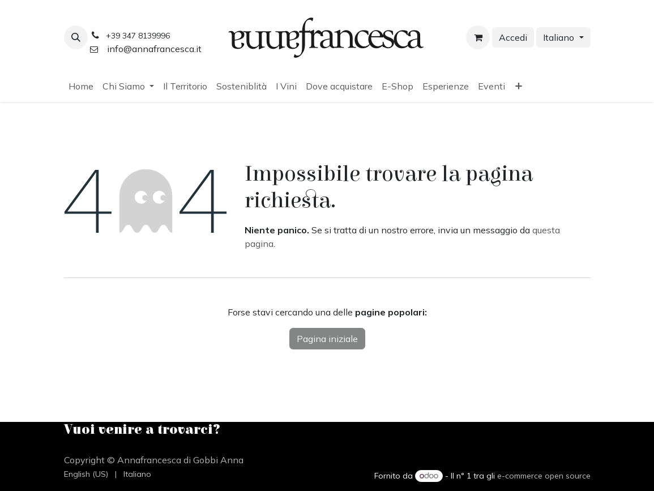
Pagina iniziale (327, 338)
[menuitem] (81, 86)
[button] (76, 37)
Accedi (513, 37)
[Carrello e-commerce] (478, 37)
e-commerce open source (544, 476)
